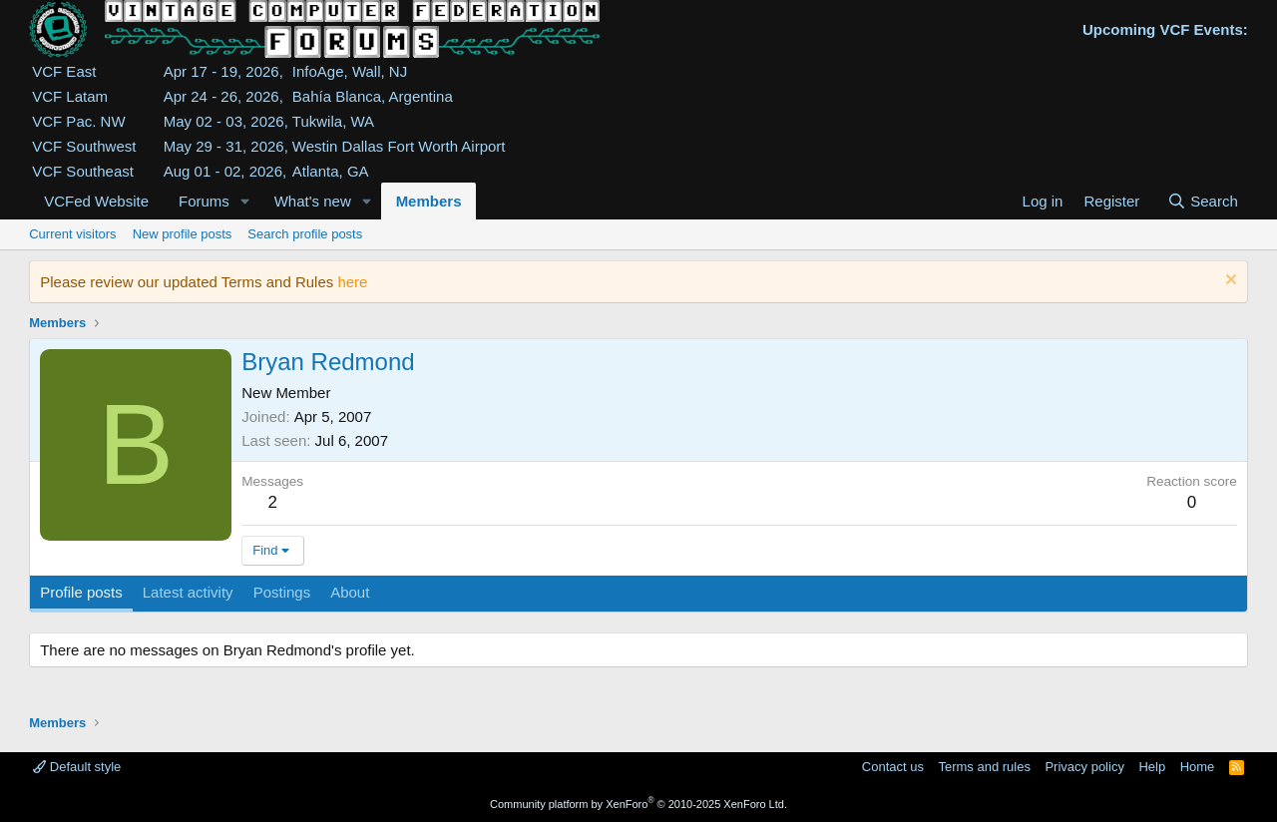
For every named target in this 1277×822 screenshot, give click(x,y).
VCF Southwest (84, 146)
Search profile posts (304, 233)
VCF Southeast (83, 171)
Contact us (893, 766)
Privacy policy (1084, 766)
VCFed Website (96, 201)
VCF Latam (70, 96)
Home (1197, 766)
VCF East (64, 71)
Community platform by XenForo (638, 804)
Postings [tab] (282, 592)
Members (429, 201)
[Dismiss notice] (1228, 281)
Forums (204, 201)
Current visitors (72, 233)
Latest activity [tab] (188, 592)
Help (1151, 766)
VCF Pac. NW (78, 121)
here (352, 281)
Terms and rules (984, 766)
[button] (245, 201)
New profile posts (182, 233)
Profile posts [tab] (81, 592)
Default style (77, 766)
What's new (312, 201)
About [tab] (349, 592)
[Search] (1202, 201)
